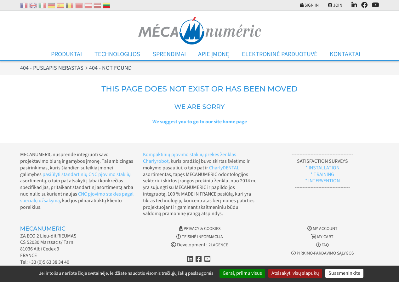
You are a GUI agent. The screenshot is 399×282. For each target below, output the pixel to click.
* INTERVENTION (322, 180)
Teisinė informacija (199, 237)
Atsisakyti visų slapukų (295, 273)
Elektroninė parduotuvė (279, 54)
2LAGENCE (218, 245)
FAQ (322, 245)
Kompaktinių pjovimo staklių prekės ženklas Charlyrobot (189, 158)
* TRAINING (322, 174)
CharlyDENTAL (224, 167)
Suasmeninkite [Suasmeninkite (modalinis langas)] (344, 273)
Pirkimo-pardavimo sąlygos (322, 253)
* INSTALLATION (322, 167)
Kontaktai (345, 54)
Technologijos (117, 54)
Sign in (309, 5)
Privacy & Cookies (199, 229)
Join (335, 5)
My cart (322, 237)
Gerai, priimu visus (242, 273)
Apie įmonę (213, 54)
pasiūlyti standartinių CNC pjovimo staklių (87, 174)
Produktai (66, 54)
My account (322, 229)
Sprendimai (169, 54)
